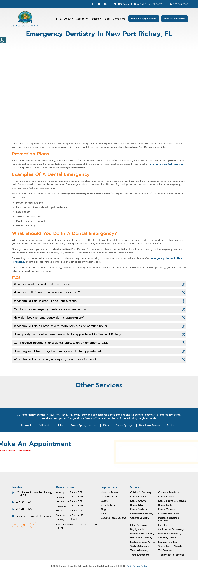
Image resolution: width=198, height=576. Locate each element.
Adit (129, 570)
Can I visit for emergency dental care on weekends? (52, 309)
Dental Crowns (139, 502)
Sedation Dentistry (169, 546)
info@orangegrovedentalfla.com (34, 517)
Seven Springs (124, 426)
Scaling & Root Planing (143, 546)
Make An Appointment (142, 18)
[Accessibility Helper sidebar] (3, 40)
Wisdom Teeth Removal (172, 558)
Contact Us (117, 18)
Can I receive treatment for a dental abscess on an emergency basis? (64, 343)
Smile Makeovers (140, 550)
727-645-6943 (180, 4)
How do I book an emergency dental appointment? (51, 318)
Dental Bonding (139, 497)
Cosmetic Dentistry (169, 493)
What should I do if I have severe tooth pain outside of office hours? (63, 326)
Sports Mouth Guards (170, 550)
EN (56, 19)
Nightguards (137, 533)
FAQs (104, 514)
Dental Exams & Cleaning (167, 503)
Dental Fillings (138, 509)
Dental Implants (167, 509)
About (66, 18)
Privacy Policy (140, 570)
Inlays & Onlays (139, 529)
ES (60, 19)
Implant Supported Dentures (169, 523)
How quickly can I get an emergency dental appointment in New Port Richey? (70, 335)
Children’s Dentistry (142, 493)
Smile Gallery (108, 506)
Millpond (44, 426)
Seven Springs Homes (84, 426)
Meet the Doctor (110, 493)
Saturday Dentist (168, 541)
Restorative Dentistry (170, 537)
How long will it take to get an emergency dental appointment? (60, 352)
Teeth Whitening (140, 554)
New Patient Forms (174, 18)
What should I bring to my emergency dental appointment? (57, 360)
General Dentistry (140, 522)
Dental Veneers (167, 513)
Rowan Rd (27, 426)
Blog (105, 18)
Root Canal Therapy (141, 541)
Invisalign (163, 529)
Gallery (105, 502)
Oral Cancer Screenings (172, 533)
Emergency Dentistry (142, 517)
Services (79, 18)
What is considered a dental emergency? (43, 284)
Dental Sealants (139, 513)
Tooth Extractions (140, 558)
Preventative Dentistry (143, 537)
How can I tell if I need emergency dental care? (48, 292)
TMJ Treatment (167, 554)
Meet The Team (110, 497)
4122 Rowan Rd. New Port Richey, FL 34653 (138, 4)
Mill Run (59, 426)
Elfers (106, 426)
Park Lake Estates (149, 426)
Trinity (170, 426)
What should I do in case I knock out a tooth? (47, 301)
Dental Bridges (167, 497)
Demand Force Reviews (109, 520)
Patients (93, 18)
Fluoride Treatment (169, 517)
